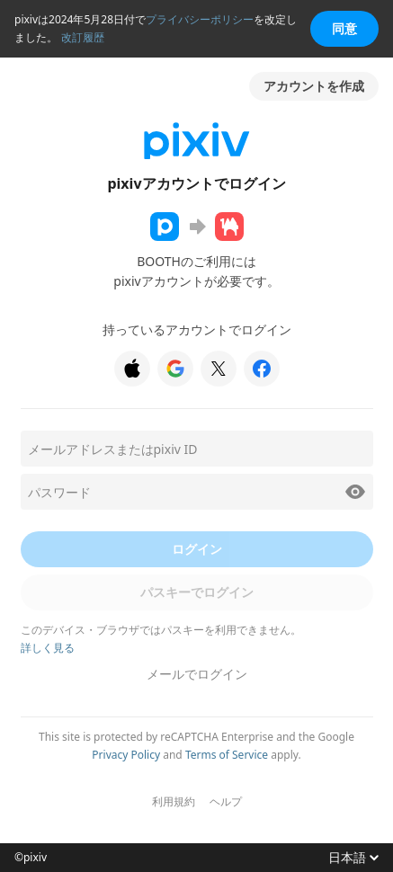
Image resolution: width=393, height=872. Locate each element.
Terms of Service (226, 754)
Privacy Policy (126, 754)
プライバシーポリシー (200, 19)
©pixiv (30, 857)
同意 (344, 28)
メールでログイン (197, 673)
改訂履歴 (82, 37)
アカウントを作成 (313, 85)
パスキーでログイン (197, 592)
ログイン (197, 548)
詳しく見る (48, 647)
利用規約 (173, 801)
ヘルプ (226, 801)
